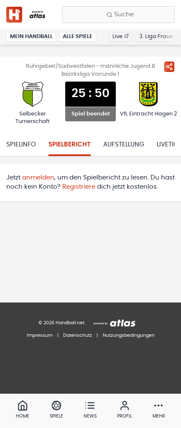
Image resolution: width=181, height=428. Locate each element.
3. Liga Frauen (157, 36)
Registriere (78, 187)
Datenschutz (77, 335)
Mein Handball (31, 36)
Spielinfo (21, 144)
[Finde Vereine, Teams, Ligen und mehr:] (118, 14)
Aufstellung (123, 144)
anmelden (38, 177)
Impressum (40, 335)
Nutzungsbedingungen (129, 335)
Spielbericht (69, 144)
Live (120, 36)
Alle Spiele (77, 36)
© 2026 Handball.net (61, 322)
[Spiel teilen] (169, 67)
